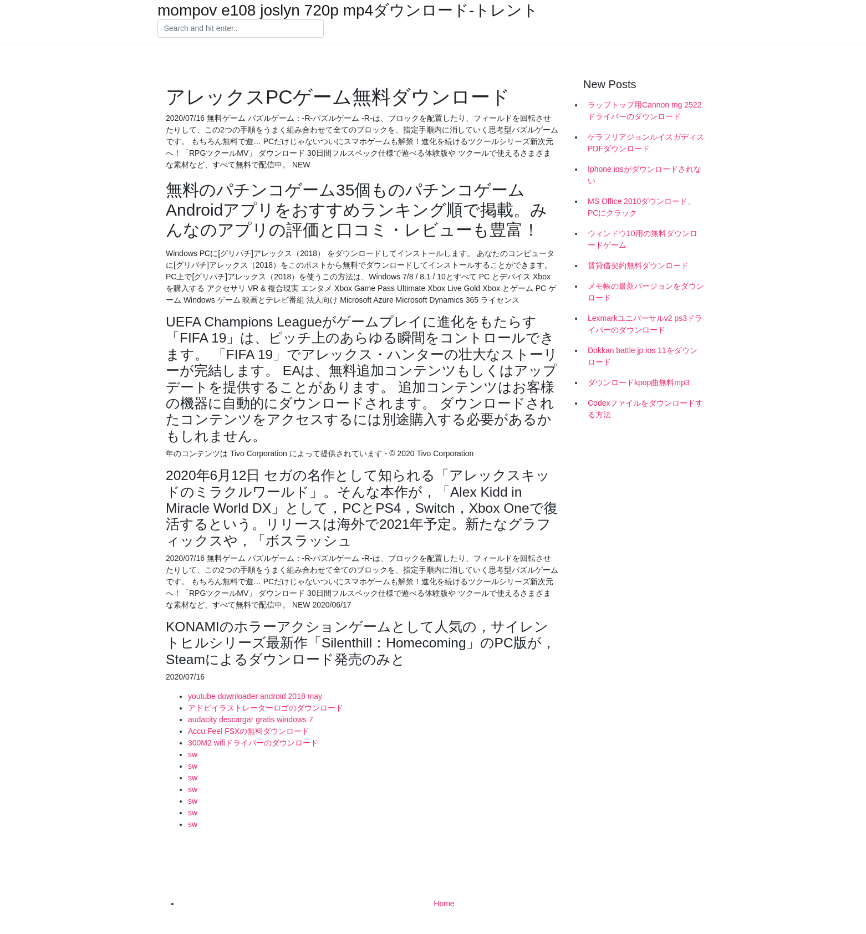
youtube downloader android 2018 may (255, 696)
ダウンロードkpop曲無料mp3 (639, 382)
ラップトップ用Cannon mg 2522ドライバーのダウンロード (644, 110)
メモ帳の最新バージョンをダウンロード (646, 292)
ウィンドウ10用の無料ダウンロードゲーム (642, 239)
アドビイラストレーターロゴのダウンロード (265, 707)
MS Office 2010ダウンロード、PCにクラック (641, 207)
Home (444, 903)
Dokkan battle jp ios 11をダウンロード (642, 356)
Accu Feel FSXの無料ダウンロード (248, 731)
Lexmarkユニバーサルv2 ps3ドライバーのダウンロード (645, 324)
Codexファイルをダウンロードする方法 (645, 409)
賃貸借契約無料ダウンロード (638, 265)
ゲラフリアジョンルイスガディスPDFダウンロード (646, 142)
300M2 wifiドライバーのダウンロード (253, 742)
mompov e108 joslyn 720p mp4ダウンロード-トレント (347, 10)
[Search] (240, 28)
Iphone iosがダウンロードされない (644, 175)
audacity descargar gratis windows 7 (250, 719)
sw (192, 754)
